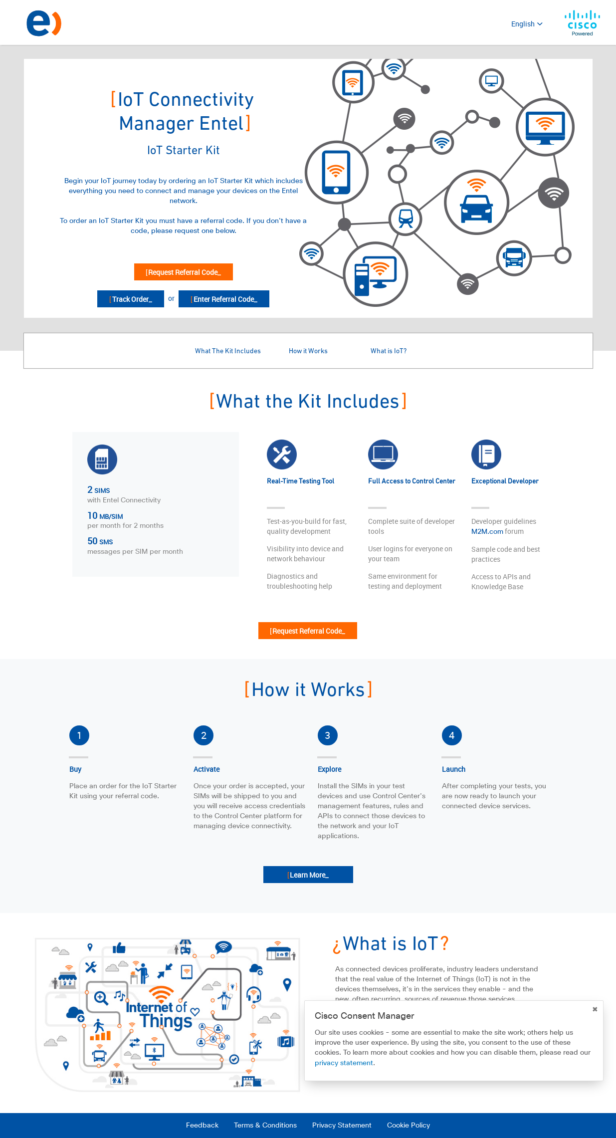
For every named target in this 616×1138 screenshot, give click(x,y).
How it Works (308, 351)
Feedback (202, 1125)
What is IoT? (389, 351)
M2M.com (487, 531)
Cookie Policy (408, 1125)
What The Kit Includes (228, 351)
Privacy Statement (342, 1125)
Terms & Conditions (265, 1125)
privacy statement (344, 1063)
